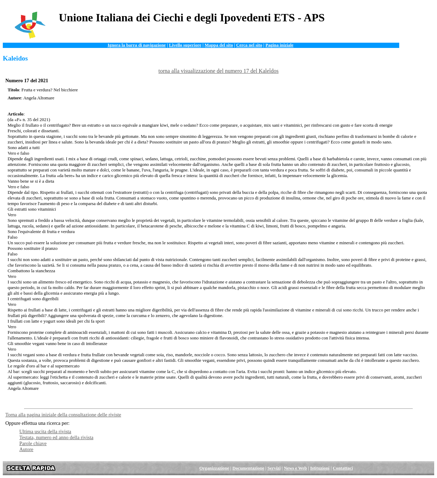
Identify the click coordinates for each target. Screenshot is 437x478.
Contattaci (343, 468)
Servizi (274, 468)
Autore (26, 449)
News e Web (295, 468)
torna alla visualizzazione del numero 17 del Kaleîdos (218, 71)
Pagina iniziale (280, 45)
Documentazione (248, 468)
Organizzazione (214, 468)
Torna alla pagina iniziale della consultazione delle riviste (63, 414)
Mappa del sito (219, 45)
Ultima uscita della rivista (45, 431)
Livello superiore (185, 45)
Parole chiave (33, 443)
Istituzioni (319, 468)
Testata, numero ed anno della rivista (56, 437)
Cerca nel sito (249, 45)
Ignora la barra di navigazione (136, 45)
